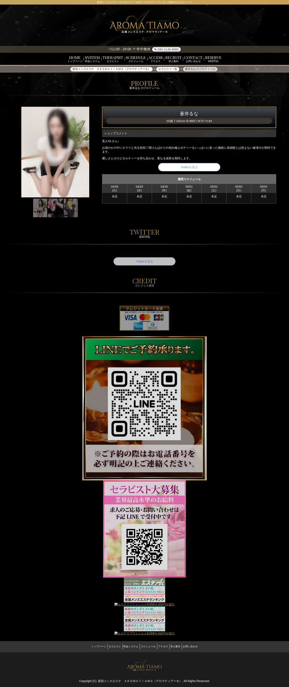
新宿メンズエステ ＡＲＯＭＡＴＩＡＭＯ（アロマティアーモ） (140, 678)
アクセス (166, 646)
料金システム (127, 646)
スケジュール (148, 646)
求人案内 (182, 646)
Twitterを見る (189, 169)
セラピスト (108, 646)
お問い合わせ (200, 646)
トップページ (89, 646)
